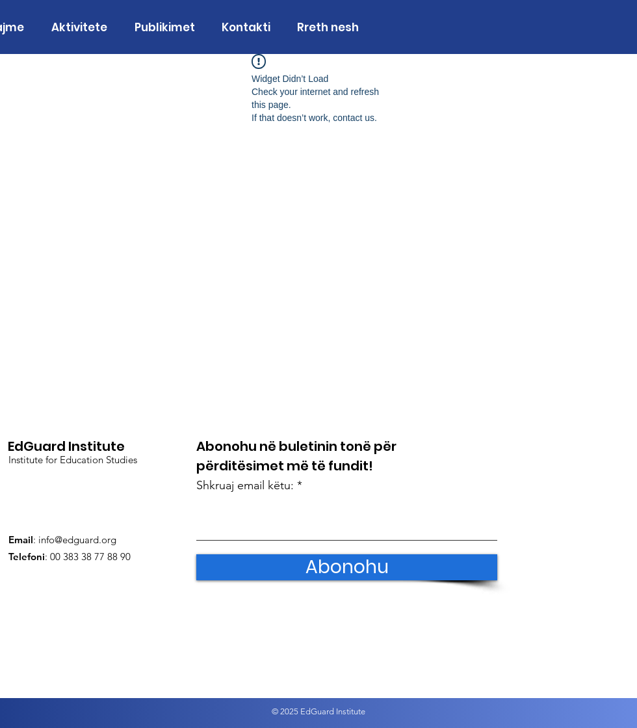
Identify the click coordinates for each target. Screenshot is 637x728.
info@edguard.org (77, 539)
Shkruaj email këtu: (245, 485)
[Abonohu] (346, 567)
